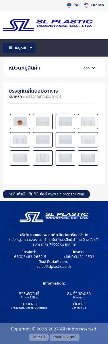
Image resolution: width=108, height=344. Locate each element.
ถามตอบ (29, 304)
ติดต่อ (78, 304)
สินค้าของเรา (79, 294)
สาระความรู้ (29, 294)
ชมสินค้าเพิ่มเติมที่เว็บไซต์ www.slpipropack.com (46, 194)
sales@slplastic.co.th (54, 266)
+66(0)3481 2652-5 (29, 256)
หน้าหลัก (15, 96)
